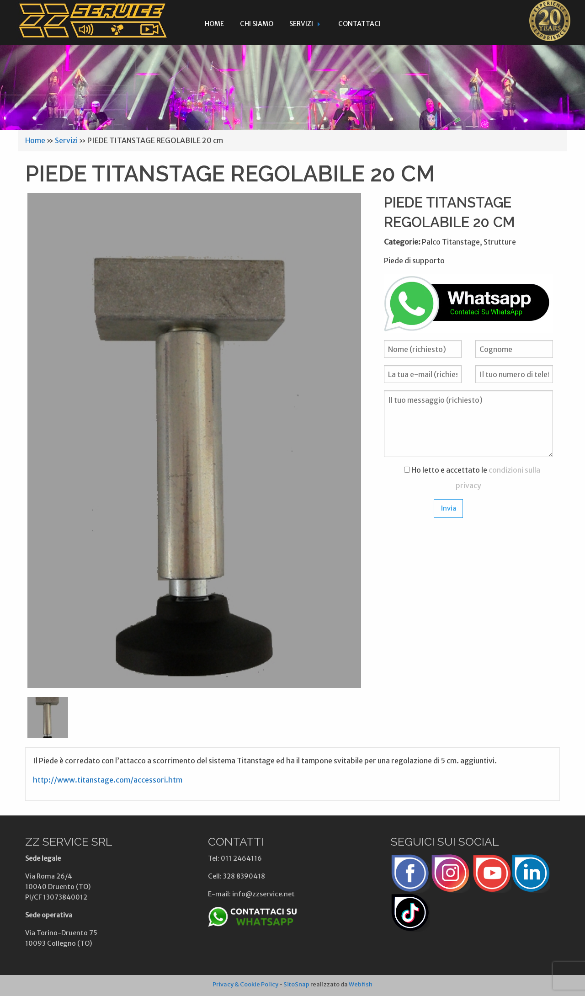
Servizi (301, 24)
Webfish (360, 984)
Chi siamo (256, 24)
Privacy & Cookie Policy (245, 984)
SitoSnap (296, 984)
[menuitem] (214, 22)
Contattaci (359, 24)
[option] (194, 440)
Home (214, 24)
